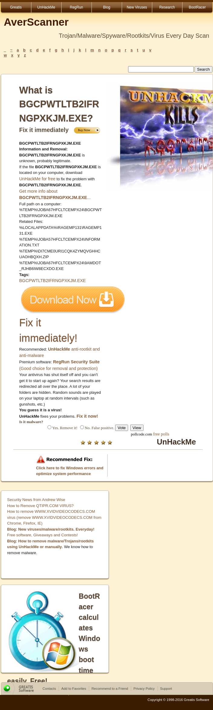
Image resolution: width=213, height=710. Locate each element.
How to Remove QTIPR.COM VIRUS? (40, 505)
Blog (106, 7)
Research (167, 7)
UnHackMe (46, 7)
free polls (161, 434)
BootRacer (197, 7)
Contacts (49, 688)
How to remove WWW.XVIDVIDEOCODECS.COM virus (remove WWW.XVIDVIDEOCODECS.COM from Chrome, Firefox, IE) (54, 517)
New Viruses (137, 7)
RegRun (76, 7)
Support (166, 688)
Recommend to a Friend (110, 688)
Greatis (16, 7)
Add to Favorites (73, 688)
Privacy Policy (144, 688)
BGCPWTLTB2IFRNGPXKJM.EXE (52, 280)
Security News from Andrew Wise (36, 499)
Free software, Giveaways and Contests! (42, 535)
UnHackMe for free (37, 178)
